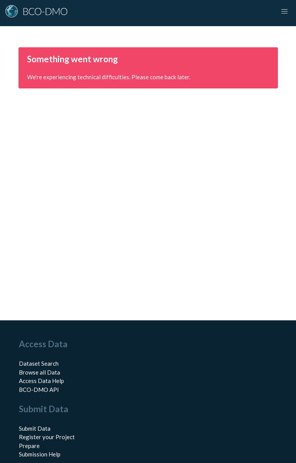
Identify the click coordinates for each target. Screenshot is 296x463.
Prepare (29, 445)
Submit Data (34, 428)
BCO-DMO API (39, 389)
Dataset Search (39, 363)
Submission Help (40, 454)
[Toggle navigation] (284, 11)
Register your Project (47, 436)
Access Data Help (41, 380)
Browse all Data (39, 372)
